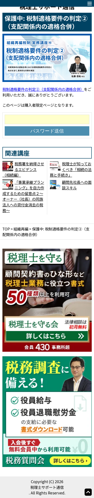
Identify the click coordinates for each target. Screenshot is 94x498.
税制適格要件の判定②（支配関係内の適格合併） (43, 89)
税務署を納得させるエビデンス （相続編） (23, 169)
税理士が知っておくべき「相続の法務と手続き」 (71, 169)
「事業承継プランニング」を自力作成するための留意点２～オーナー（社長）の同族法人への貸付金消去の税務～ (23, 196)
